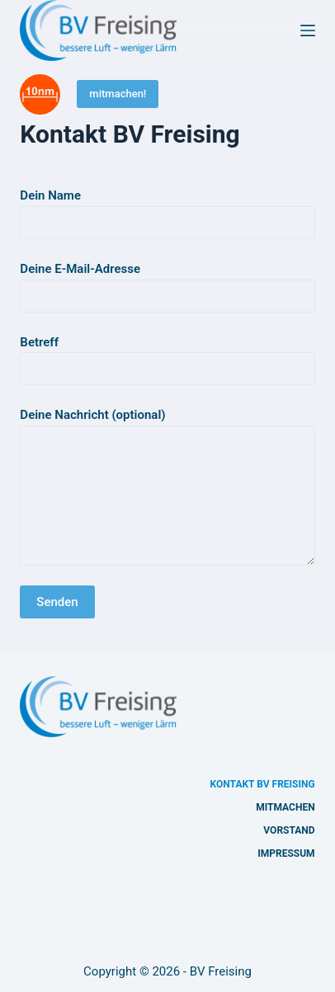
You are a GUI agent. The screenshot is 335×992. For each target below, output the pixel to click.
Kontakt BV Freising (262, 784)
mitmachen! (117, 93)
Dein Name (167, 209)
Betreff (167, 356)
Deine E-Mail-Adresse (167, 282)
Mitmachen (285, 807)
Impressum (285, 853)
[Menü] (307, 30)
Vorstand (288, 830)
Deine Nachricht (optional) (167, 486)
